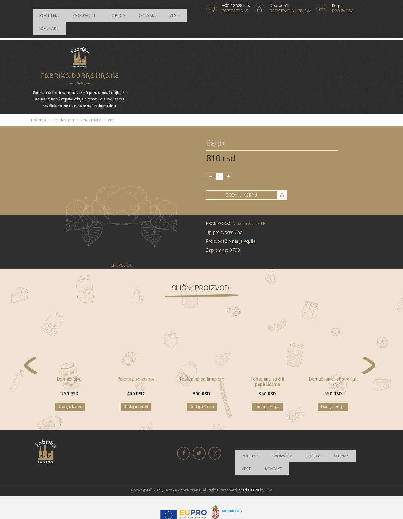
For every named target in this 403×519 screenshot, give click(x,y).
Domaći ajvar (70, 359)
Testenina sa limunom (201, 359)
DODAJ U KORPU (256, 175)
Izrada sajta (248, 460)
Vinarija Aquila (249, 203)
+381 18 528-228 (236, 5)
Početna (44, 11)
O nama (113, 11)
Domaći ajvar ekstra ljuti (333, 359)
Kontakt (151, 11)
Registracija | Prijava (290, 10)
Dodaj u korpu (70, 386)
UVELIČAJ (121, 245)
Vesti (131, 11)
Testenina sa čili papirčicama (267, 361)
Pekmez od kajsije (136, 359)
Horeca (92, 11)
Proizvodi (69, 11)
